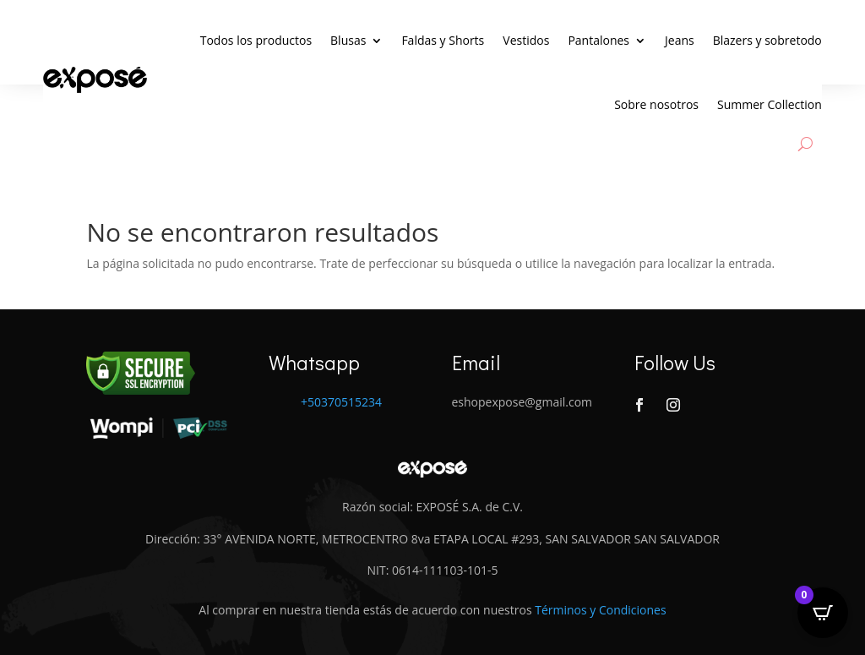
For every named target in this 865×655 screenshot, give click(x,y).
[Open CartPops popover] (822, 612)
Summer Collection (769, 104)
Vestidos (526, 40)
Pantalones (598, 40)
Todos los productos (256, 40)
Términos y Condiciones (600, 610)
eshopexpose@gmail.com (522, 402)
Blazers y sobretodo (767, 40)
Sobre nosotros (656, 104)
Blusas (348, 40)
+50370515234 (341, 402)
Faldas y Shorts (442, 40)
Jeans (679, 40)
